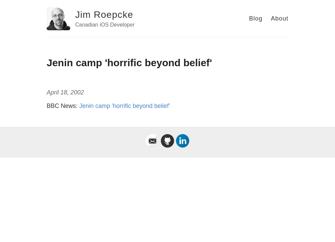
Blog (255, 18)
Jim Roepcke (104, 14)
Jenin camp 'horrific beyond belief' (124, 106)
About (279, 18)
